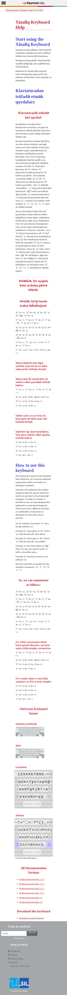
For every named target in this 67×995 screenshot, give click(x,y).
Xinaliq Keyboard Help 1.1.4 (31, 879)
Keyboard (23, 10)
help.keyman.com (12, 10)
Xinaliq (30, 10)
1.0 (35, 10)
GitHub (14, 962)
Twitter (14, 954)
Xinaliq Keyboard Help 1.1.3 (31, 884)
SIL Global (23, 991)
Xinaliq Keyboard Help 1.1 (30, 897)
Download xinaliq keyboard (31, 918)
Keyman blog (17, 958)
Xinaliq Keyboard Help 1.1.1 (31, 893)
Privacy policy (19, 938)
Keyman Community (20, 966)
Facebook (15, 951)
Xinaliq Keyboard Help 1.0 (30, 902)
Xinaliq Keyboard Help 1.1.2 (31, 888)
